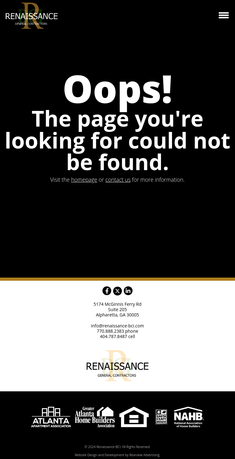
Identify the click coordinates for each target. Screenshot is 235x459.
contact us (118, 179)
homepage (84, 179)
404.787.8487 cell (117, 336)
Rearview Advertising (144, 455)
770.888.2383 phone (117, 331)
